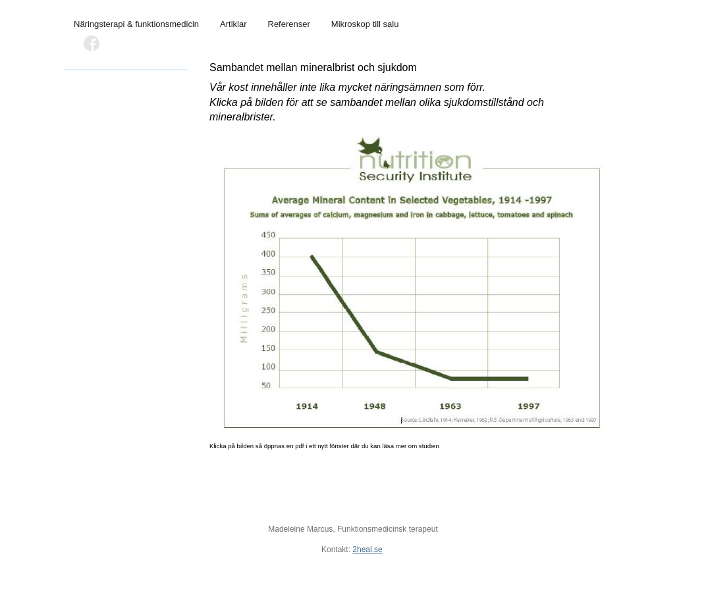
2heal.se (367, 549)
